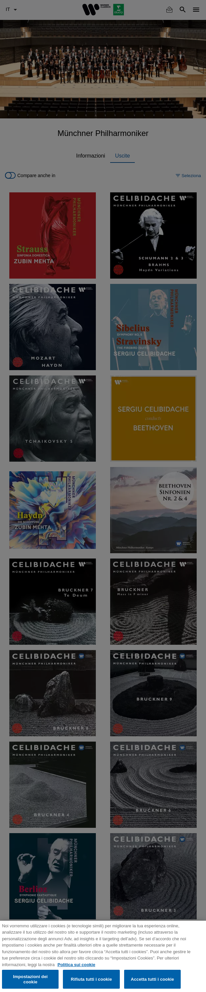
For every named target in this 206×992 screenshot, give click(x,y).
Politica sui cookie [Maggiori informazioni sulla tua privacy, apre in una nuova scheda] (76, 968)
